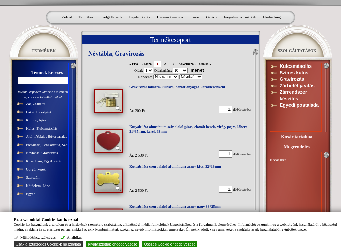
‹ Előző (147, 64)
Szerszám (33, 177)
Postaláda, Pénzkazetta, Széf (47, 145)
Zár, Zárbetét (35, 104)
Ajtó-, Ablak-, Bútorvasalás (46, 136)
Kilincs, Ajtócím (38, 120)
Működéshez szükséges (37, 237)
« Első (133, 64)
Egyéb (30, 194)
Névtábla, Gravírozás (42, 153)
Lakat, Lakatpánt (38, 112)
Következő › (187, 64)
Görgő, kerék (36, 169)
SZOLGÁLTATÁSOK (297, 50)
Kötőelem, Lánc (38, 185)
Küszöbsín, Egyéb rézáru (44, 161)
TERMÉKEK (44, 50)
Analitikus (73, 237)
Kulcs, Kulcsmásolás (41, 128)
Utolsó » (205, 64)
